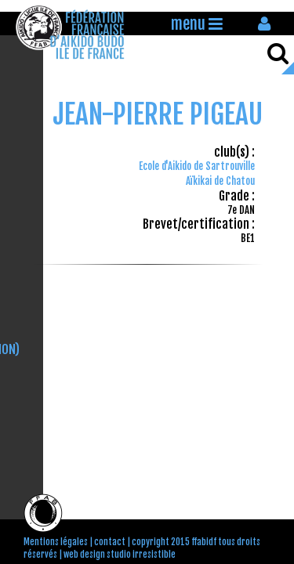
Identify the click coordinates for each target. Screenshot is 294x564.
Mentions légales (56, 542)
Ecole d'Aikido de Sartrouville (197, 166)
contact (109, 542)
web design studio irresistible (120, 554)
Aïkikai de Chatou (220, 181)
